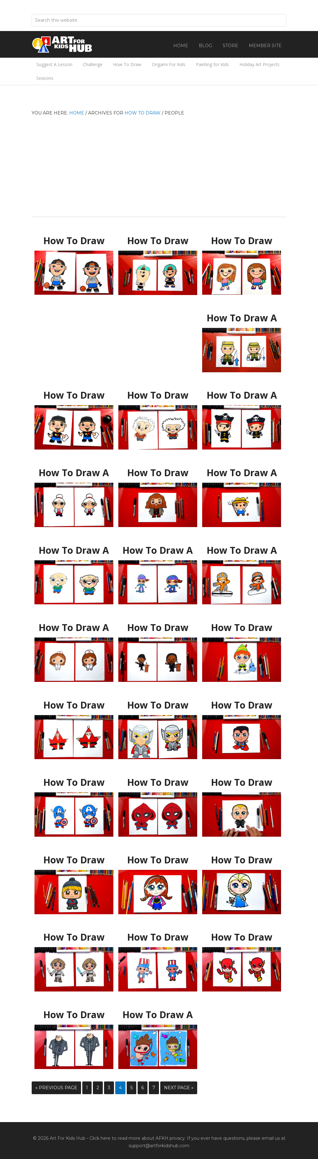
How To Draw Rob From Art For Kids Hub (74, 395)
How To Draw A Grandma (74, 470)
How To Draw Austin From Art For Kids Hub (158, 241)
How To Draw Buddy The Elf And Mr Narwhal (241, 627)
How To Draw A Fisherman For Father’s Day (242, 318)
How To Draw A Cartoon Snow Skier (157, 550)
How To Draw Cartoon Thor (158, 702)
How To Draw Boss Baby (241, 779)
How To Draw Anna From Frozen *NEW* (157, 860)
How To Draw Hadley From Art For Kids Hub (241, 241)
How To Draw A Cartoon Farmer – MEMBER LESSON (242, 473)
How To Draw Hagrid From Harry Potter (157, 473)
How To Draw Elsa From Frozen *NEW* (242, 860)
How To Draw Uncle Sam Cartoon (157, 937)
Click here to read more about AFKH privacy (137, 1138)
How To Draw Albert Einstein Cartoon (157, 395)
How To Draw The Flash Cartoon (242, 937)
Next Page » (178, 1087)
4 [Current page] (120, 1087)
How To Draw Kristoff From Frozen (73, 860)
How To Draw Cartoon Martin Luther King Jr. (157, 627)
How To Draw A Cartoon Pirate (241, 392)
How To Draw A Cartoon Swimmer (158, 1015)
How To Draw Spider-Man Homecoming (157, 782)
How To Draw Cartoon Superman (241, 705)
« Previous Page (56, 1087)
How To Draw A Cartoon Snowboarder (241, 550)
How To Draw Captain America (74, 779)
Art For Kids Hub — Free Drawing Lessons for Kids (63, 44)
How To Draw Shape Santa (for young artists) (74, 705)
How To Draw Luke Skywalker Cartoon (74, 937)
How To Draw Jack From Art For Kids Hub (73, 241)
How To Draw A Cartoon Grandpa (74, 550)
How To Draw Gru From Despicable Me (73, 1015)
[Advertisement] (159, 163)
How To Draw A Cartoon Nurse (74, 624)
